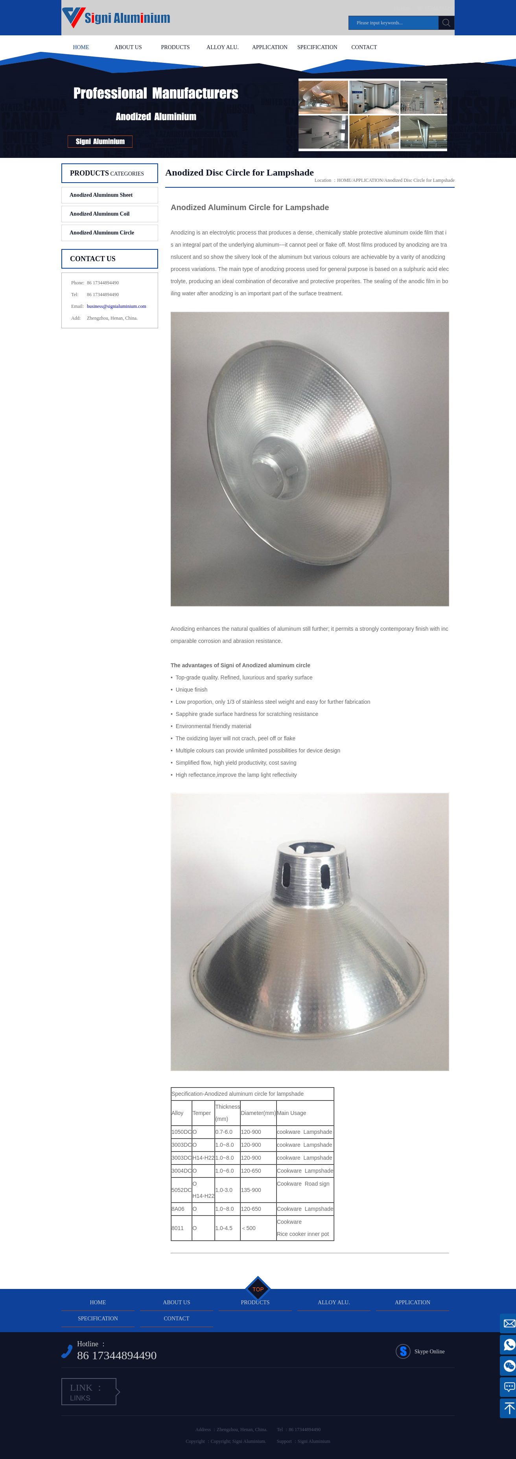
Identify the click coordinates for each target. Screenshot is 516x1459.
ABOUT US (128, 47)
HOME (81, 47)
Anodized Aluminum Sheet (101, 195)
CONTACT (364, 47)
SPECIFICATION (317, 47)
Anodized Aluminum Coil (99, 214)
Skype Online (430, 1352)
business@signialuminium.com (116, 306)
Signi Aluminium (314, 1441)
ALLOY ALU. (222, 47)
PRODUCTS (175, 47)
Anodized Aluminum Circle (102, 233)
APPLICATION (269, 47)
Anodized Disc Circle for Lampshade (419, 180)
